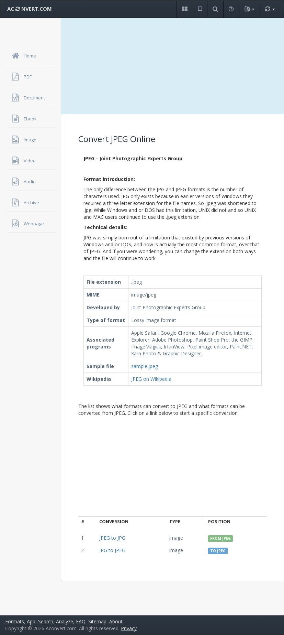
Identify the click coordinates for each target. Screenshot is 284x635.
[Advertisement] (172, 66)
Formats (14, 621)
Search (45, 621)
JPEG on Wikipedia (151, 379)
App (31, 621)
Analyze (64, 621)
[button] (185, 9)
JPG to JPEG (112, 550)
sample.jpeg (144, 366)
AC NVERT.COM (29, 8)
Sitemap (97, 621)
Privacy (129, 628)
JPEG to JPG (112, 538)
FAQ (81, 621)
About (116, 621)
